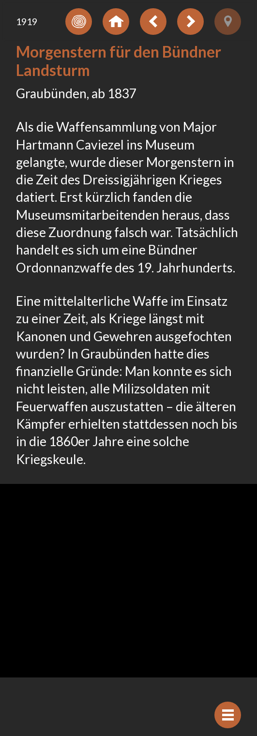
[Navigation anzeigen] (227, 715)
